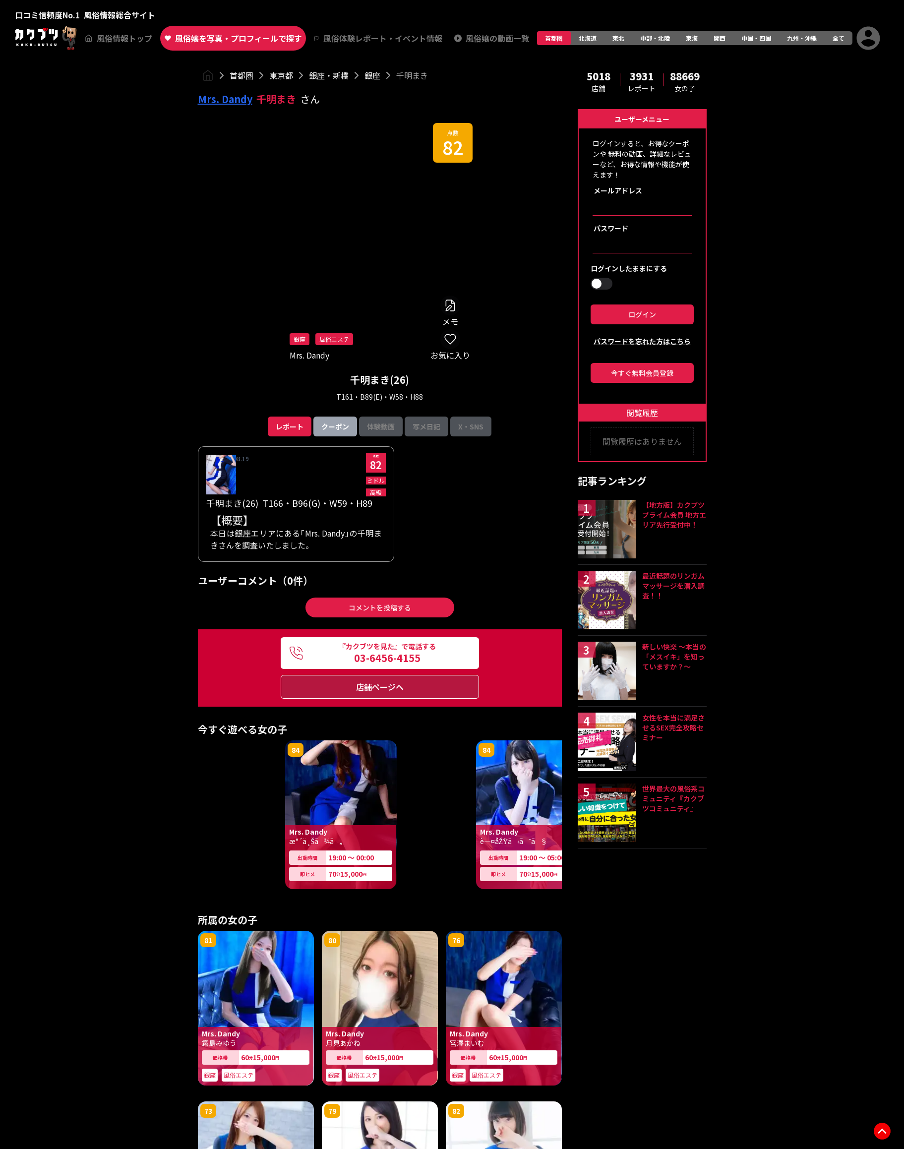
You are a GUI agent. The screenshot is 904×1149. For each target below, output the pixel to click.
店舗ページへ (380, 687)
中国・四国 (756, 38)
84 (296, 750)
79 (332, 1111)
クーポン (335, 426)
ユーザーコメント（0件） (255, 581)
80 (332, 940)
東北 (618, 38)
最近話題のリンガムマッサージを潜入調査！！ (673, 586)
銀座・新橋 (329, 75)
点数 (453, 133)
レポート (289, 426)
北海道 (588, 38)
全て (838, 38)
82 (452, 147)
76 (456, 940)
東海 (692, 38)
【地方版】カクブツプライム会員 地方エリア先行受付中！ (674, 515)
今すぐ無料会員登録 (642, 373)
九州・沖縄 (802, 38)
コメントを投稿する (380, 607)
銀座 (372, 75)
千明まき (412, 75)
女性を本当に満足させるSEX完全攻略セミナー (673, 727)
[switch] (601, 284)
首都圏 (554, 38)
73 (208, 1111)
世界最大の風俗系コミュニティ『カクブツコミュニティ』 (673, 798)
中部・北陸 (655, 38)
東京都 (281, 75)
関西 (719, 38)
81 (208, 940)
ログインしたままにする (629, 268)
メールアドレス (618, 190)
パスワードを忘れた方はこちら (642, 341)
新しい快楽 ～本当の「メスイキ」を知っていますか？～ (674, 656)
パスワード (611, 228)
